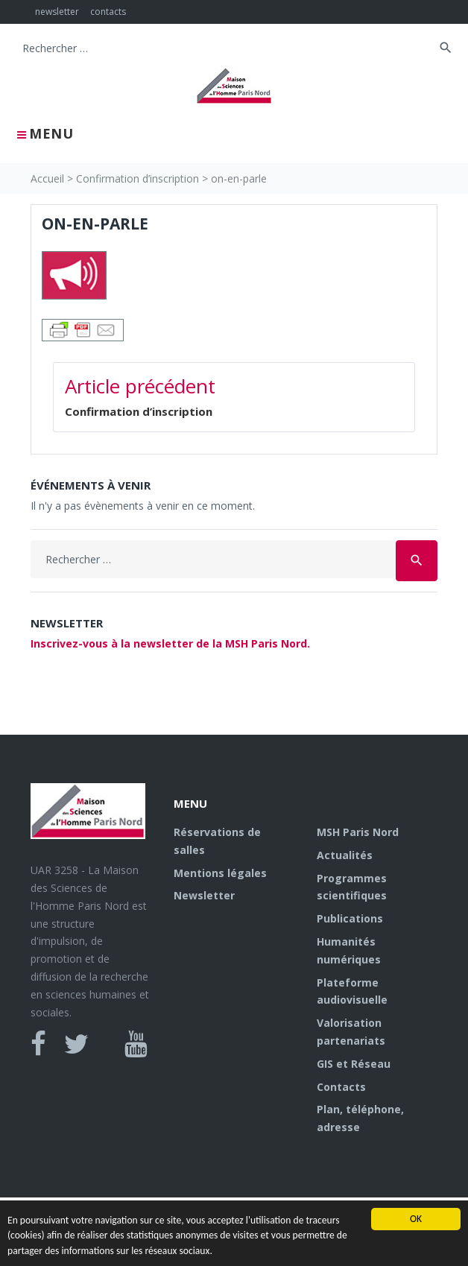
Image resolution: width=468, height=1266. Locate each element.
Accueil (47, 178)
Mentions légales (220, 873)
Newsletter (204, 895)
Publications (350, 918)
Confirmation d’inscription (137, 178)
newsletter (57, 11)
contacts (108, 11)
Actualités (345, 855)
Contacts (341, 1087)
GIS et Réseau (353, 1064)
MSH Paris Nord (358, 832)
